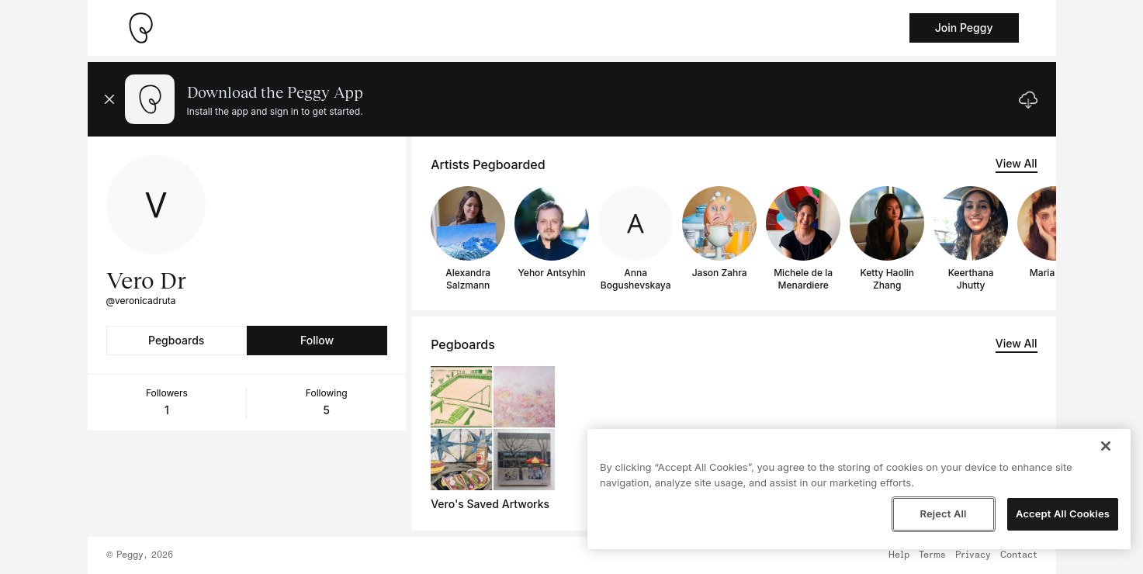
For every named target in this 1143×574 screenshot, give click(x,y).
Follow (317, 340)
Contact (1018, 555)
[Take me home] (140, 27)
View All (1016, 163)
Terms (932, 555)
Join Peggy (964, 27)
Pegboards (176, 340)
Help (898, 555)
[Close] (1106, 446)
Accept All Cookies (1063, 513)
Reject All (943, 513)
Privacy (973, 555)
